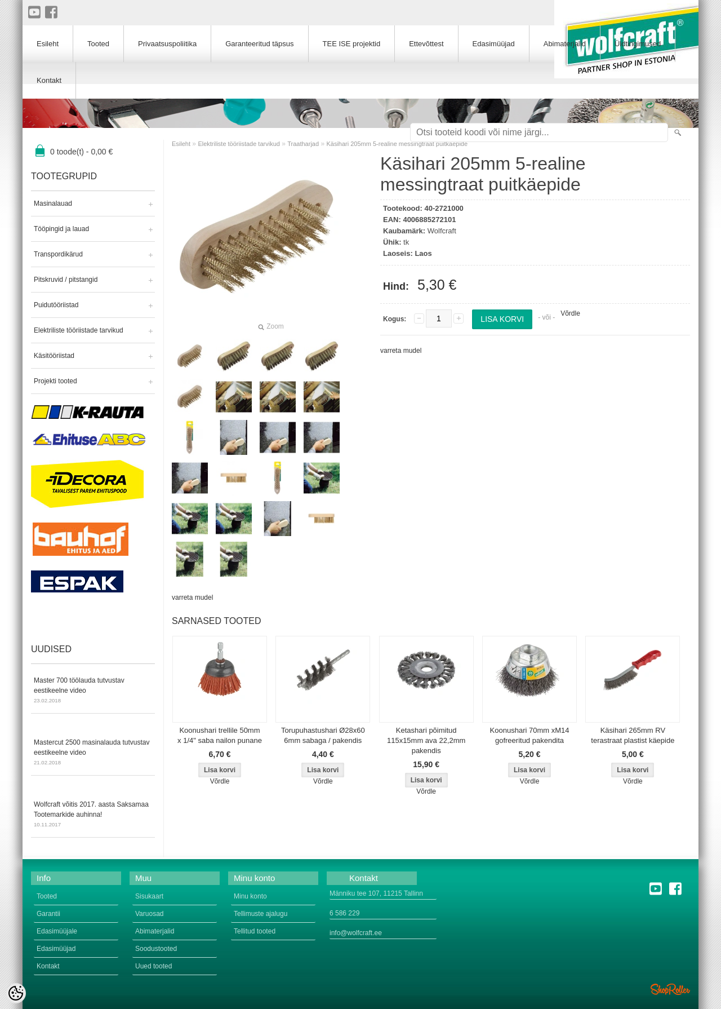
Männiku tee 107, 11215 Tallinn (376, 893)
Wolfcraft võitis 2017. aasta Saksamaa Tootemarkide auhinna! (93, 815)
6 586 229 (344, 913)
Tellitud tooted (254, 931)
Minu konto (250, 896)
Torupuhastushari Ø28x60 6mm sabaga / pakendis (323, 735)
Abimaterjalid (565, 43)
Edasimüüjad (494, 43)
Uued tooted (153, 966)
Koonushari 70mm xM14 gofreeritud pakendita (529, 735)
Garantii (48, 914)
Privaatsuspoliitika (167, 43)
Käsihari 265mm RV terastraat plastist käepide (632, 735)
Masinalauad (53, 203)
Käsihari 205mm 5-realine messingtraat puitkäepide (397, 143)
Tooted (98, 43)
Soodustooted (156, 949)
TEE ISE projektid (352, 43)
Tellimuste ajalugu (260, 914)
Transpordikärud (58, 254)
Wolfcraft (442, 231)
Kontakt (49, 80)
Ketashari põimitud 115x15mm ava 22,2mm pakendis (426, 740)
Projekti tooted (55, 381)
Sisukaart (149, 896)
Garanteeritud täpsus (259, 43)
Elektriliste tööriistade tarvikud (78, 330)
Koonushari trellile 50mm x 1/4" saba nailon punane (219, 735)
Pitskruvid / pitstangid (65, 280)
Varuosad (149, 914)
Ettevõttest (426, 43)
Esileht (181, 143)
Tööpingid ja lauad (61, 229)
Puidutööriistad (56, 305)
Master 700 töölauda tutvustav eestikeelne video (93, 691)
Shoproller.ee (670, 989)
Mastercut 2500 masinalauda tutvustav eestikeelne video (93, 753)
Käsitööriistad (54, 356)
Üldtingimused (638, 43)
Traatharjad (303, 143)
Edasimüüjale (57, 931)
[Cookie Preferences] (16, 993)
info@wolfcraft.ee (356, 933)
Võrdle (570, 313)
